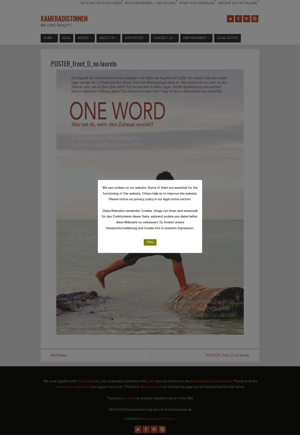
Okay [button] (150, 242)
